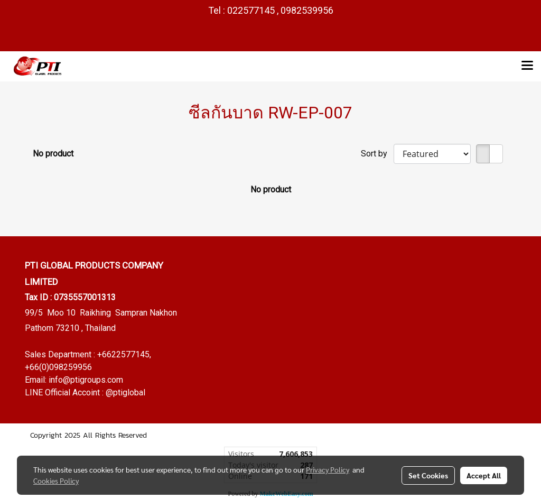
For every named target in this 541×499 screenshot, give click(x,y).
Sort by (377, 154)
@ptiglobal (125, 392)
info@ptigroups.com (86, 380)
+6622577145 (123, 354)
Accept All (484, 475)
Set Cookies (428, 475)
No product (53, 154)
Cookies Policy (56, 480)
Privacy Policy (327, 469)
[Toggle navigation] (527, 66)
